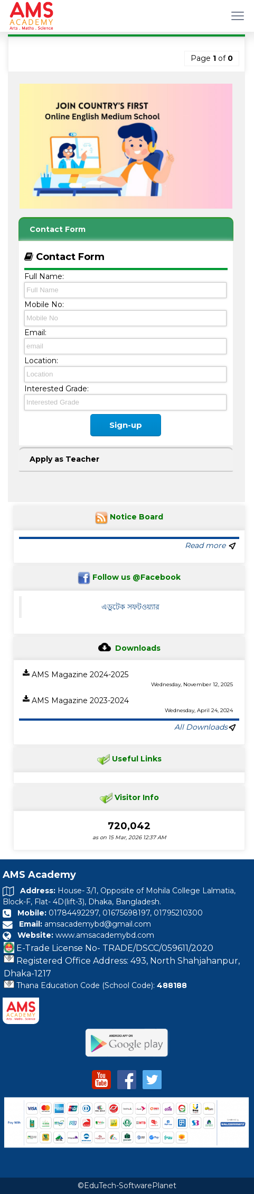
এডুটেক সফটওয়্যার (130, 607)
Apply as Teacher (64, 459)
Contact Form (58, 229)
